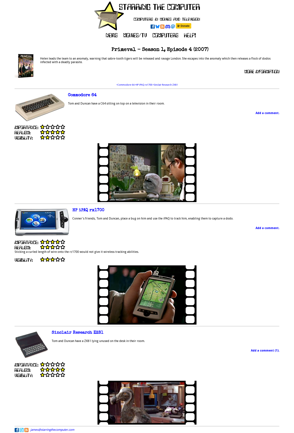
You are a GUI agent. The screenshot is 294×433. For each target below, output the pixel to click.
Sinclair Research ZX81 (77, 333)
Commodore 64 (82, 95)
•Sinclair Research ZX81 (165, 84)
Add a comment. (267, 113)
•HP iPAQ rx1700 (144, 84)
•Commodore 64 (125, 84)
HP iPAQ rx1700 (88, 210)
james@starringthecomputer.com (52, 430)
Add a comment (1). (265, 350)
